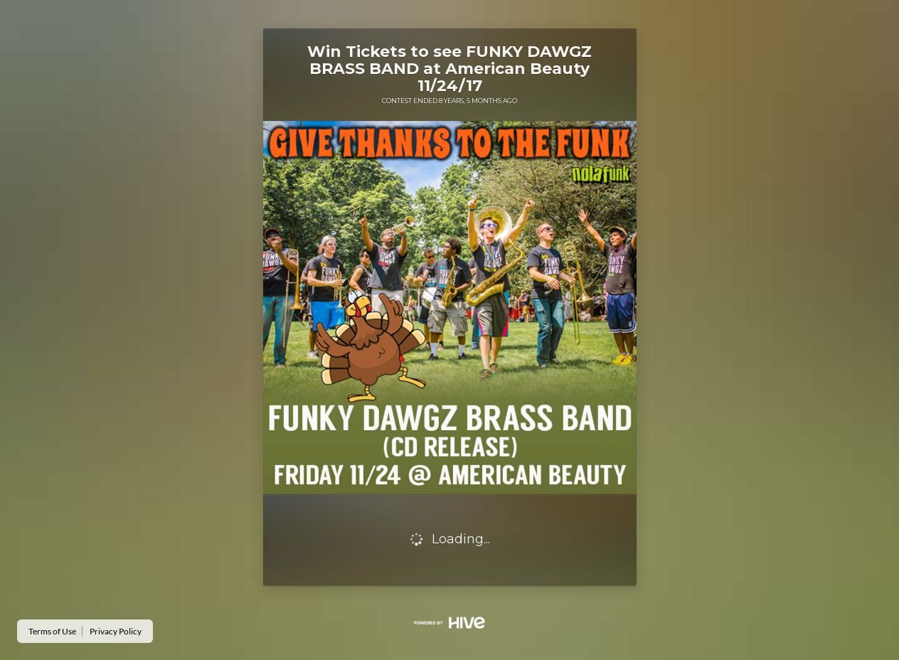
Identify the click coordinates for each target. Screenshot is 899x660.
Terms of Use (52, 631)
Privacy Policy (116, 631)
